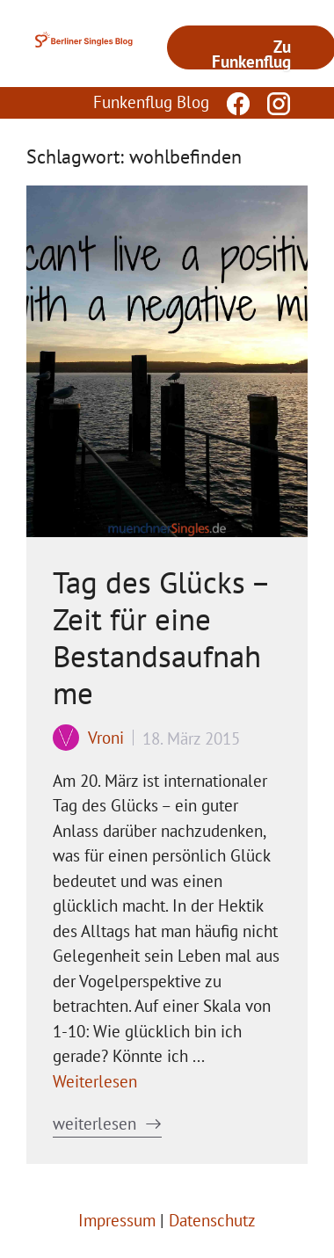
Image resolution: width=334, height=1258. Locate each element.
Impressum (117, 1220)
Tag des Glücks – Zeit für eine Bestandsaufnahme (160, 637)
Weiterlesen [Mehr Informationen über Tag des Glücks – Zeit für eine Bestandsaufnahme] (95, 1081)
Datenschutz (212, 1220)
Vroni (106, 737)
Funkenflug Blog (151, 102)
